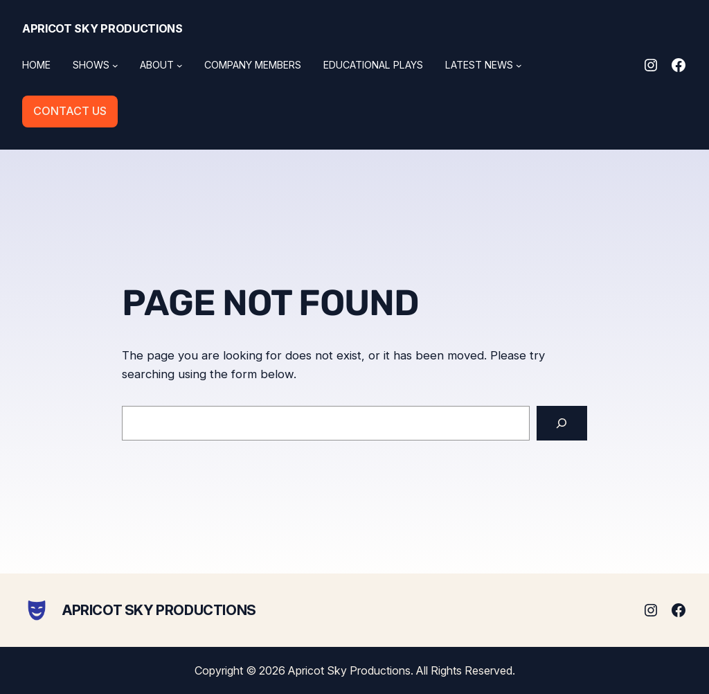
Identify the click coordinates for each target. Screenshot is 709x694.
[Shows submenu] (115, 65)
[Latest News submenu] (519, 65)
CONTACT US (70, 111)
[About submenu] (180, 65)
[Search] (562, 423)
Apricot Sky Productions (102, 28)
